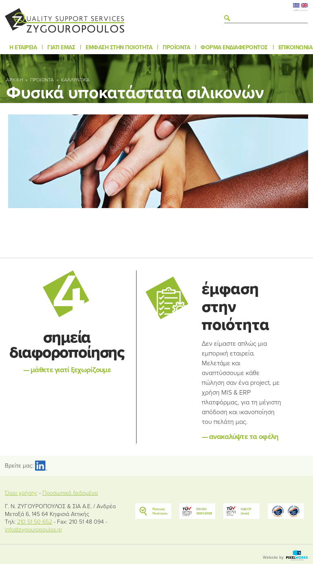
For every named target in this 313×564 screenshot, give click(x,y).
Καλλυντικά (75, 80)
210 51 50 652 (34, 521)
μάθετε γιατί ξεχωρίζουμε (67, 369)
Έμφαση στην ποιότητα (119, 47)
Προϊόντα (176, 47)
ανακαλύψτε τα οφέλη (240, 436)
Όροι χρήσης (21, 492)
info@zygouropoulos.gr (33, 529)
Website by (285, 557)
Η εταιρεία (23, 47)
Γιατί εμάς (61, 47)
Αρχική (14, 80)
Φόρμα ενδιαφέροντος (234, 47)
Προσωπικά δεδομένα (70, 492)
